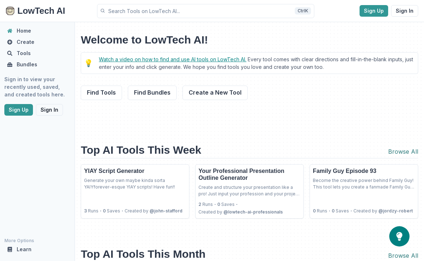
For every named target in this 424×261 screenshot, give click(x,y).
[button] (205, 11)
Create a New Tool (215, 92)
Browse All (403, 151)
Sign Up (374, 11)
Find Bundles (152, 92)
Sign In (404, 11)
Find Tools (101, 92)
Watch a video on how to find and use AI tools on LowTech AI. (172, 59)
